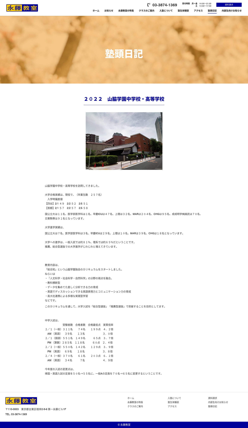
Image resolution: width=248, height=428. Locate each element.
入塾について (166, 10)
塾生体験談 (183, 10)
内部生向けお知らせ (232, 10)
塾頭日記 (212, 10)
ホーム (96, 10)
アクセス (198, 10)
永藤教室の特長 (126, 10)
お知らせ (108, 10)
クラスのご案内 (146, 10)
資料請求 (229, 4)
